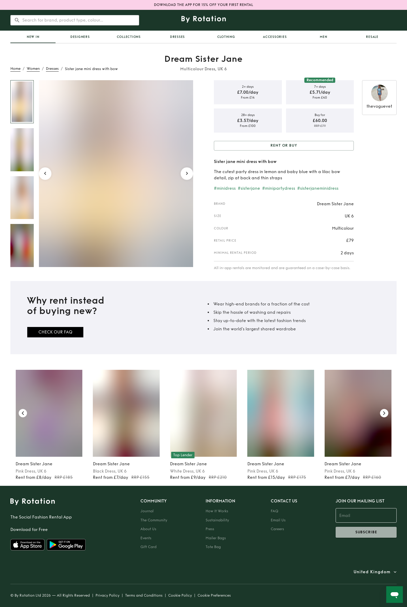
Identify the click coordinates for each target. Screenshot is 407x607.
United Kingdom (372, 572)
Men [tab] (323, 37)
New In (33, 37)
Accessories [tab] (275, 37)
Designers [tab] (80, 37)
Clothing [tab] (226, 37)
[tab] (33, 37)
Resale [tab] (372, 37)
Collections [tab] (129, 37)
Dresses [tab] (177, 37)
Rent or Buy (284, 145)
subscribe (366, 532)
